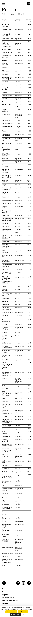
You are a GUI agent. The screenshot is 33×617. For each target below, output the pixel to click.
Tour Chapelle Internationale (6, 230)
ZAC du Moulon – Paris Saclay (7, 507)
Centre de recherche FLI (6, 260)
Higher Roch (6, 114)
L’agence (5, 595)
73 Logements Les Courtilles (6, 176)
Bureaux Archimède (5, 289)
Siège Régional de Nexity (7, 154)
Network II (5, 197)
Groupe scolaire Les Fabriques (7, 77)
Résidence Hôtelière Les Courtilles (6, 171)
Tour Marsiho (6, 241)
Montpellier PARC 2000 (6, 540)
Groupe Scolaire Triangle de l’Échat (7, 525)
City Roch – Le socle (5, 180)
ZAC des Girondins (5, 251)
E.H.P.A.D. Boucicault (5, 455)
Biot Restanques (7, 126)
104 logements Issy (6, 144)
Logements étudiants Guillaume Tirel (7, 412)
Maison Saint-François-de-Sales (6, 405)
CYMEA (4, 92)
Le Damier (5, 493)
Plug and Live (6, 120)
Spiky (4, 565)
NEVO (4, 485)
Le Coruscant (6, 343)
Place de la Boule (7, 123)
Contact (5, 592)
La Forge (5, 556)
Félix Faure (5, 71)
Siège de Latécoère (5, 193)
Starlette (5, 498)
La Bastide (5, 215)
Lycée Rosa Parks (7, 312)
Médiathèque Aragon (6, 351)
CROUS (4, 60)
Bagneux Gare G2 (7, 200)
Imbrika (4, 378)
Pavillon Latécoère (5, 207)
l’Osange (5, 401)
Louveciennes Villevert (6, 481)
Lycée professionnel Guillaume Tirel (7, 476)
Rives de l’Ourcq (7, 95)
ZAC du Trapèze (7, 425)
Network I (5, 223)
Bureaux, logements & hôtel (6, 149)
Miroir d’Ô (5, 158)
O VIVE (4, 324)
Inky (3, 501)
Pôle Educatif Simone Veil (6, 134)
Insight (4, 184)
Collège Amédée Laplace (7, 432)
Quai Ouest (5, 298)
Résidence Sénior (7, 105)
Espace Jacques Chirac (7, 256)
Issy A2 (4, 99)
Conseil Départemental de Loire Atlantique (7, 338)
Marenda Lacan (7, 102)
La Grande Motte (7, 547)
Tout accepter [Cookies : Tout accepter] (11, 612)
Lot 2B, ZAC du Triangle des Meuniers (7, 237)
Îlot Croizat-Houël (6, 531)
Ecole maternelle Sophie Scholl (7, 219)
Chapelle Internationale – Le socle (7, 246)
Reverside (5, 301)
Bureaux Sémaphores (6, 320)
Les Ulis (4, 465)
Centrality (5, 74)
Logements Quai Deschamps (7, 188)
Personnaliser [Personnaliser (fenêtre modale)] (15, 615)
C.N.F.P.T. (5, 416)
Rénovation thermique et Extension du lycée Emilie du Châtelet (7, 280)
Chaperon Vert (7, 436)
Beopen (4, 332)
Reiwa (4, 131)
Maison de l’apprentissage (7, 346)
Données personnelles (10, 600)
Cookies (5, 603)
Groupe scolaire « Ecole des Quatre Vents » (7, 373)
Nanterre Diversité (5, 440)
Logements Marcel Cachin (6, 308)
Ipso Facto (5, 304)
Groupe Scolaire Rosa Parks (7, 265)
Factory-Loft (6, 226)
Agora (4, 286)
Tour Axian (5, 512)
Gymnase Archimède (5, 328)
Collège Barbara (7, 386)
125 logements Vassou (6, 211)
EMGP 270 (5, 468)
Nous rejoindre (7, 589)
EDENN (4, 68)
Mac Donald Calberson (6, 356)
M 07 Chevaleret (7, 472)
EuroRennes (6, 515)
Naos (3, 398)
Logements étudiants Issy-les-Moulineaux (7, 450)
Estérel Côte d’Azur (6, 535)
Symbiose (5, 269)
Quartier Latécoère (5, 110)
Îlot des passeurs (7, 429)
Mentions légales (8, 598)
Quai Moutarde (7, 52)
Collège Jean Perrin (6, 461)
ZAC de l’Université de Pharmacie (6, 393)
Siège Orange (6, 203)
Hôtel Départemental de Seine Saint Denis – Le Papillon (7, 366)
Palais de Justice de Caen (7, 489)
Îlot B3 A (5, 161)
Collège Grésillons (5, 64)
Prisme (4, 521)
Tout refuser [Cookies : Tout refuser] (23, 612)
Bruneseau (5, 504)
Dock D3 (5, 360)
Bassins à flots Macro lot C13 (6, 273)
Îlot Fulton (5, 81)
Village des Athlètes (5, 88)
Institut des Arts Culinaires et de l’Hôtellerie (7, 421)
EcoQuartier (6, 518)
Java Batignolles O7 (7, 294)
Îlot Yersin (5, 315)
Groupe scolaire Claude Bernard (7, 444)
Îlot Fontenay (6, 85)
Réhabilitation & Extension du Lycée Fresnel (7, 561)
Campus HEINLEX (7, 553)
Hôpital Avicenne (7, 389)
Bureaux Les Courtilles (6, 165)
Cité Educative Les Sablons (7, 56)
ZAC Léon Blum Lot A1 (7, 139)
